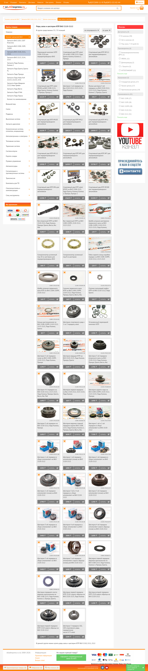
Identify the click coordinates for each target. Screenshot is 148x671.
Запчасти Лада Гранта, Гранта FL (17, 70)
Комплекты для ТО (12, 183)
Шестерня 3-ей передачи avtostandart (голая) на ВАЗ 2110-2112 (98, 493)
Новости (40, 2)
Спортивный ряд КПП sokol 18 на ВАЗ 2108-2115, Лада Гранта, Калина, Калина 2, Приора (73, 55)
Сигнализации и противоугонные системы (15, 172)
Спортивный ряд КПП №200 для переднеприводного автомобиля (99, 189)
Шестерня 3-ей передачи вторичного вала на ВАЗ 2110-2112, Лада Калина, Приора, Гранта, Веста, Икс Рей (98, 359)
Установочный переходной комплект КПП (98, 323)
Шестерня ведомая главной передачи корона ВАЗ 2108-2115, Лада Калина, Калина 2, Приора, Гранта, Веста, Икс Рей (73, 426)
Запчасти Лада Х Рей (14, 92)
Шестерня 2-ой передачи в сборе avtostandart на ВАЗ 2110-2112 (98, 459)
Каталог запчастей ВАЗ (14, 37)
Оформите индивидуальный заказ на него (71, 657)
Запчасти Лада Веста (14, 89)
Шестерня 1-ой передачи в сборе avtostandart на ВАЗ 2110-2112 (47, 459)
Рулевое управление (13, 161)
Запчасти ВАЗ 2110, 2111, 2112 (16, 53)
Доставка (31, 2)
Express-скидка (11, 156)
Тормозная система (13, 146)
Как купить (50, 2)
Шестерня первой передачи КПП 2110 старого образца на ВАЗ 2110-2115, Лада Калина (74, 594)
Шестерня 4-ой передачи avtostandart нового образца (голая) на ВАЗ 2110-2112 (99, 527)
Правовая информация (43, 655)
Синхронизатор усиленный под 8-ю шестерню (73, 256)
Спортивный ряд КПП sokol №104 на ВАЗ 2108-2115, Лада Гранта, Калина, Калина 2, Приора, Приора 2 (47, 89)
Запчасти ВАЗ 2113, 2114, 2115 (16, 58)
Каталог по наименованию (16, 99)
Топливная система (13, 141)
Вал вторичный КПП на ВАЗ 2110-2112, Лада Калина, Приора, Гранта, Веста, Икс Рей (47, 224)
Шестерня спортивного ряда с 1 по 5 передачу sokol (74, 323)
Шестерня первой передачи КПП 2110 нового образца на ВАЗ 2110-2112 (48, 628)
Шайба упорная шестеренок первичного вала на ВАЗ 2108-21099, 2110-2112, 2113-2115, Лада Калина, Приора (99, 224)
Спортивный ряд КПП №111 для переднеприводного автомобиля (99, 54)
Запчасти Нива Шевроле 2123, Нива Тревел (16, 84)
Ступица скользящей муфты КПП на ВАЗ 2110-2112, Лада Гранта (99, 290)
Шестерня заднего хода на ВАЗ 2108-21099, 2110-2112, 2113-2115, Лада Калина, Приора (99, 393)
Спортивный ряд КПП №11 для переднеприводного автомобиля (98, 122)
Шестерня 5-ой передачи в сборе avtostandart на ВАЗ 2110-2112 (47, 560)
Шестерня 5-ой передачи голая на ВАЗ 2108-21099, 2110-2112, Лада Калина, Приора (46, 359)
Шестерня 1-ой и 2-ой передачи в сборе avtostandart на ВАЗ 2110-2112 (98, 426)
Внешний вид (11, 104)
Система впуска (11, 151)
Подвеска (9, 114)
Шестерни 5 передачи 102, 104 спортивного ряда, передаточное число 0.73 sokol (72, 629)
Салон (8, 109)
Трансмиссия (10, 178)
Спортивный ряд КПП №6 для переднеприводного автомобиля (48, 189)
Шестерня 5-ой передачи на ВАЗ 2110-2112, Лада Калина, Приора (48, 425)
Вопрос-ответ (40, 660)
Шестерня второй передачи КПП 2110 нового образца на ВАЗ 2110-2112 (99, 594)
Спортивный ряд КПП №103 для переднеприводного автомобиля (47, 122)
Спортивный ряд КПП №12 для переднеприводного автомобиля (73, 122)
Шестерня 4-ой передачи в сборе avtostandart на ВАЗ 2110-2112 (73, 527)
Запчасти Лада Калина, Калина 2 (15, 64)
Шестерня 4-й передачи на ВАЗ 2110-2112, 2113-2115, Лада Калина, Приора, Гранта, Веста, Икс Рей (47, 393)
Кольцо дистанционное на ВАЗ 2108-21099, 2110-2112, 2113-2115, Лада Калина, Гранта (47, 325)
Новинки (9, 32)
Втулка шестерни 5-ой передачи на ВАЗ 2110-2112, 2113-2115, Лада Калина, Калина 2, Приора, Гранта (99, 89)
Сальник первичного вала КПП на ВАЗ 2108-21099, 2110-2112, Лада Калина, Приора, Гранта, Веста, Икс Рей (72, 291)
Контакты (22, 2)
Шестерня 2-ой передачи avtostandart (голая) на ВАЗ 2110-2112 (47, 493)
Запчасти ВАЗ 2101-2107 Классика (16, 41)
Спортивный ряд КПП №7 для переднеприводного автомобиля (99, 155)
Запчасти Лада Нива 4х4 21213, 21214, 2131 (16, 79)
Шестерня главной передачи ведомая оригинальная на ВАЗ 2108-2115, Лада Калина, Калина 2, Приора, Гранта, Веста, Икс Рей (99, 561)
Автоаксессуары (11, 166)
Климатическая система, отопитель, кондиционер (15, 130)
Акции (37, 658)
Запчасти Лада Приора (15, 74)
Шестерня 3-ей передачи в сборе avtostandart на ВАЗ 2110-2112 (47, 527)
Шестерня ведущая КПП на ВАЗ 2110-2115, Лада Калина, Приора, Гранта (73, 358)
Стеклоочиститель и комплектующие (13, 189)
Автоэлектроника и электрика (16, 136)
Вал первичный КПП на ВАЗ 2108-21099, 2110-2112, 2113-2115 (73, 223)
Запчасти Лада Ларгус (15, 96)
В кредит (14, 2)
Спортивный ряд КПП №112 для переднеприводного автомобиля (47, 155)
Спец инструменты (12, 195)
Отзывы (66, 2)
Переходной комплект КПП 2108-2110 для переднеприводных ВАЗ (47, 54)
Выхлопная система (13, 119)
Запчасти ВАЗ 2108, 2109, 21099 (16, 47)
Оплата (58, 2)
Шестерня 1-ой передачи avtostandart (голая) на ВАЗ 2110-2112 (73, 459)
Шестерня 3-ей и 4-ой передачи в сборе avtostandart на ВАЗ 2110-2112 (72, 494)
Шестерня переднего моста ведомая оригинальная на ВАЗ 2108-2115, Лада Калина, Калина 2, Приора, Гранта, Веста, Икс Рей (48, 595)
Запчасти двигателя (13, 124)
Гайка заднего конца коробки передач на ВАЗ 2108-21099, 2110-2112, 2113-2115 (99, 257)
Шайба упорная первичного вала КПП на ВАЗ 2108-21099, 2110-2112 (48, 290)
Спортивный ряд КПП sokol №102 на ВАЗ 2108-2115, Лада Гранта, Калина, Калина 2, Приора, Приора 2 (73, 190)
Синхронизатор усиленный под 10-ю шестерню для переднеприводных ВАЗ (47, 257)
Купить (51, 63)
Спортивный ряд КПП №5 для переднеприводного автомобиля (74, 155)
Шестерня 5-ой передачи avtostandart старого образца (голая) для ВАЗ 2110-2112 (73, 560)
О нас (6, 2)
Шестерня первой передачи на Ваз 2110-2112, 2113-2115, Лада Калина (74, 392)
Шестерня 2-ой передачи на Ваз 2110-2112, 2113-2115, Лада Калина (73, 88)
